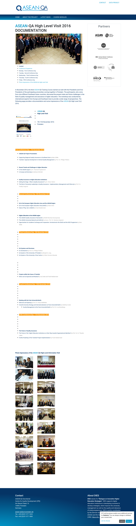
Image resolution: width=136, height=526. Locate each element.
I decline (122, 521)
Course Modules (60, 17)
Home (17, 17)
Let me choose (105, 521)
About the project (30, 17)
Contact (102, 3)
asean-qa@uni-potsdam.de (24, 512)
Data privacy (114, 3)
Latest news (45, 17)
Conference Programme (25, 68)
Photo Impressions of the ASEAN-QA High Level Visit (33, 82)
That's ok (129, 521)
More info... (96, 517)
